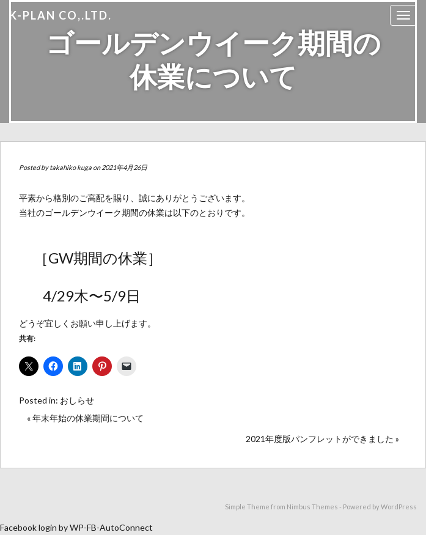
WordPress (399, 507)
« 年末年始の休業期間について (85, 418)
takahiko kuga (71, 167)
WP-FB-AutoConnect (111, 527)
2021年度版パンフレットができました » (322, 439)
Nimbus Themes (312, 507)
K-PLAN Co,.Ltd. (60, 15)
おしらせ (77, 400)
